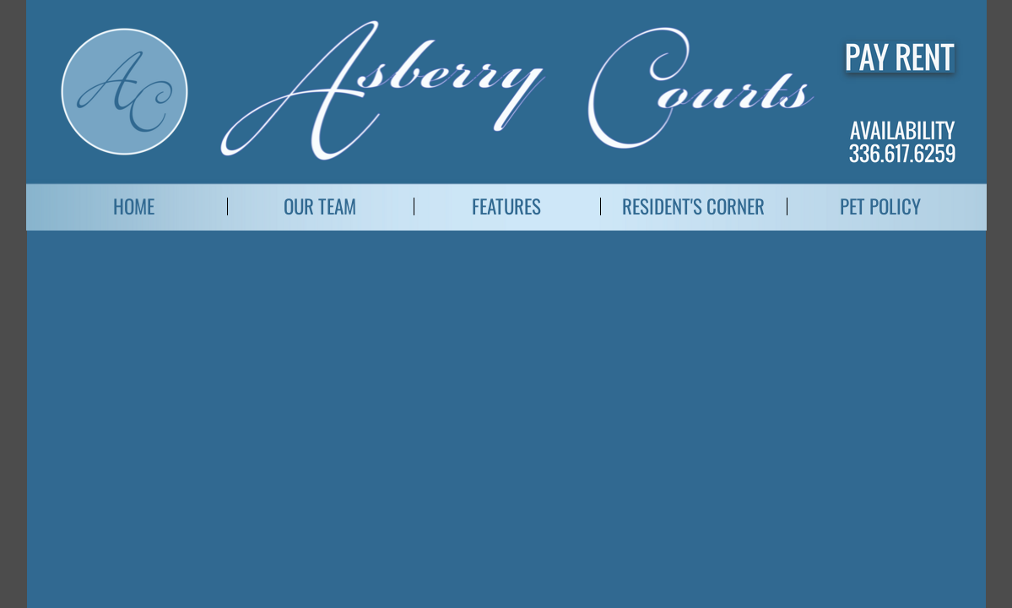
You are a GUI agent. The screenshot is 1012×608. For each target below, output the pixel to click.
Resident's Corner (693, 206)
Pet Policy (880, 206)
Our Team (320, 206)
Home (133, 206)
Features (506, 206)
